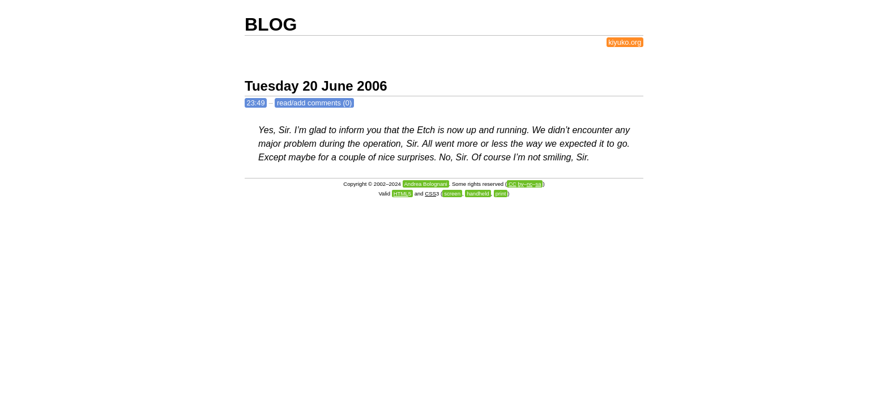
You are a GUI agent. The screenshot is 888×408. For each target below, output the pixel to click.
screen (452, 193)
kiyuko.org (624, 42)
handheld (478, 193)
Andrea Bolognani (425, 184)
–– (525, 184)
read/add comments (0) (314, 103)
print (501, 193)
